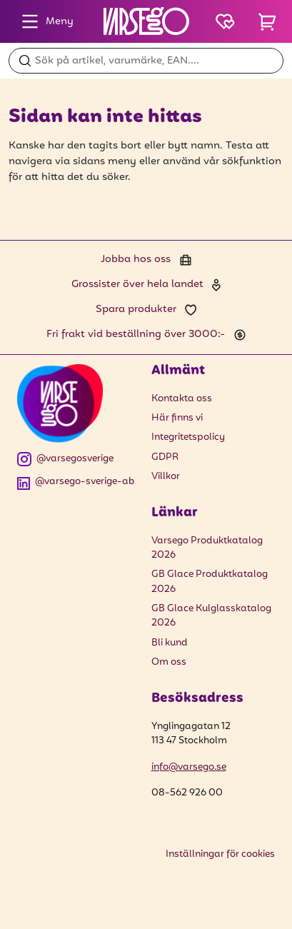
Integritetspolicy (188, 437)
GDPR (164, 457)
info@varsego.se (188, 767)
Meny (44, 21)
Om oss (168, 662)
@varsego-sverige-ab (75, 482)
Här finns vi (177, 418)
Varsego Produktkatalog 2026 (207, 548)
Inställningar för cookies (220, 854)
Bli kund (169, 643)
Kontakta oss (181, 398)
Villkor (165, 476)
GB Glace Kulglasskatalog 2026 (211, 616)
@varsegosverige (65, 459)
